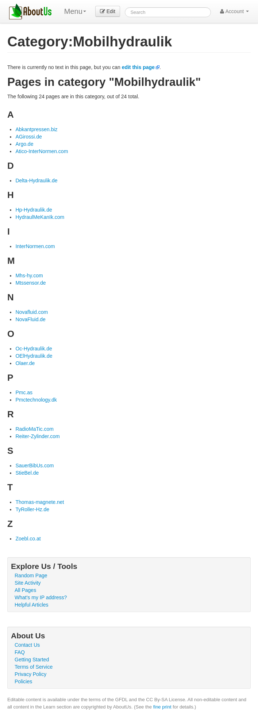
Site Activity (28, 583)
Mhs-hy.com (29, 275)
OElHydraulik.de (33, 356)
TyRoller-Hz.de (32, 509)
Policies (23, 681)
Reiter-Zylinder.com (37, 436)
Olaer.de (25, 363)
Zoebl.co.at (28, 539)
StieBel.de (27, 473)
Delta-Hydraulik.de (36, 180)
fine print (162, 707)
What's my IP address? (41, 597)
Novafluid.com (31, 312)
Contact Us (27, 645)
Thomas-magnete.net (39, 502)
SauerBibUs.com (34, 465)
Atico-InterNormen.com (41, 151)
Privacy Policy (30, 674)
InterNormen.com (35, 246)
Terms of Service (34, 667)
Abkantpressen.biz (36, 129)
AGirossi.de (28, 137)
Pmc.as (23, 392)
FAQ (20, 652)
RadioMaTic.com (34, 429)
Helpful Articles (32, 605)
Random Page (31, 575)
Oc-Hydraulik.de (33, 349)
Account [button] (234, 11)
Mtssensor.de (30, 283)
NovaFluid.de (30, 319)
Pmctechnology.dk (36, 400)
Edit (107, 11)
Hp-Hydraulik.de (33, 210)
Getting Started (32, 659)
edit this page (138, 67)
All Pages (25, 590)
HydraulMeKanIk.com (39, 217)
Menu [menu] (75, 11)
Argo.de (24, 144)
